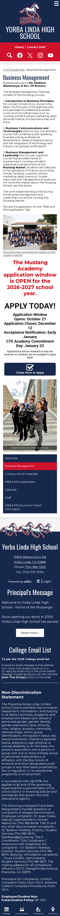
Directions (53, 911)
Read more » (30, 633)
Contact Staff (36, 47)
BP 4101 (40, 900)
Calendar (6, 911)
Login (43, 581)
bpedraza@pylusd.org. (18, 837)
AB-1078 (36, 781)
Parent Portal (22, 911)
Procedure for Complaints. (20, 879)
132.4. (5, 889)
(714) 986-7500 (35, 567)
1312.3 (39, 882)
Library (19, 47)
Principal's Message (30, 592)
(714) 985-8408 (27, 823)
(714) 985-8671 (36, 861)
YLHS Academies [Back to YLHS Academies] (13, 69)
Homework (38, 911)
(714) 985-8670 (24, 833)
